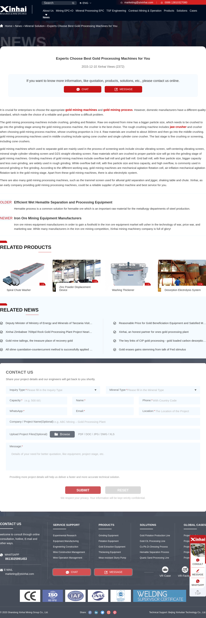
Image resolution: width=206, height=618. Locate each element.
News (46, 17)
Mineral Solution (35, 25)
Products (169, 10)
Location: (149, 410)
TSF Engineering (116, 10)
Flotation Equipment (109, 541)
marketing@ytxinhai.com (137, 2)
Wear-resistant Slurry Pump (112, 557)
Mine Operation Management (67, 557)
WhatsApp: (17, 410)
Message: (16, 446)
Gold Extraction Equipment (112, 546)
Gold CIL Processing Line (152, 541)
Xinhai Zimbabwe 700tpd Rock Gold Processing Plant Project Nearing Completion (49, 331)
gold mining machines (81, 109)
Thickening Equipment (110, 552)
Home (8, 25)
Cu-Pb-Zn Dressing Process (154, 546)
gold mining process (118, 109)
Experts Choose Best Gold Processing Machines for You (82, 25)
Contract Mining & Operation (145, 10)
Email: (80, 410)
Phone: (147, 400)
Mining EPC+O (64, 10)
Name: (80, 400)
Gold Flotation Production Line (155, 535)
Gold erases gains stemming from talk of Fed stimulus (152, 349)
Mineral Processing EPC (90, 10)
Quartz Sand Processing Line (154, 557)
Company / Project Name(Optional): (32, 421)
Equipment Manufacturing (66, 541)
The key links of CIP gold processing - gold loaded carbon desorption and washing (162, 340)
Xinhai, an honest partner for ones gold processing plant (154, 331)
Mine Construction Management (69, 552)
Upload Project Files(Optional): (29, 434)
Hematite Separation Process (154, 552)
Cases (193, 10)
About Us (48, 10)
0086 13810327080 (174, 2)
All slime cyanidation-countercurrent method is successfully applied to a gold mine (49, 349)
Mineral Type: (119, 389)
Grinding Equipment (108, 535)
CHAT (82, 89)
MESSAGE (123, 89)
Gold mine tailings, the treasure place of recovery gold (39, 340)
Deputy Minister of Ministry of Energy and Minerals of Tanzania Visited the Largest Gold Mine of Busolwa (49, 323)
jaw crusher (178, 126)
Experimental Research (64, 535)
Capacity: (16, 400)
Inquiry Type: (18, 389)
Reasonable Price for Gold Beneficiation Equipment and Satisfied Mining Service (162, 323)
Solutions (182, 10)
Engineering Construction (65, 546)
